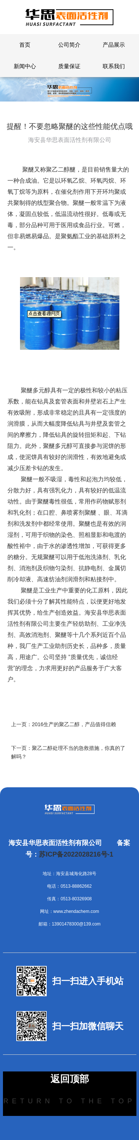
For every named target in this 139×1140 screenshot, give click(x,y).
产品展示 (114, 44)
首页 (24, 44)
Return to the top (69, 1101)
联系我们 (114, 66)
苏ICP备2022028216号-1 (76, 854)
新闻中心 (25, 66)
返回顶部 (69, 1078)
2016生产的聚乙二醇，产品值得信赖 (74, 724)
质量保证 (69, 66)
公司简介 (69, 44)
